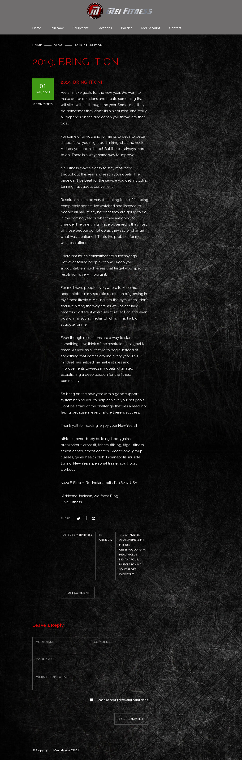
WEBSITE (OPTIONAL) (52, 677)
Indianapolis (128, 559)
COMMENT (102, 642)
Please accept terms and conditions (121, 700)
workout (126, 574)
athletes (133, 534)
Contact (175, 28)
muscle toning (130, 564)
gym (142, 549)
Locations (105, 28)
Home (36, 28)
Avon (123, 539)
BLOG (58, 45)
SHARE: (66, 518)
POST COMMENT (78, 592)
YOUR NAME (45, 642)
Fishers (133, 539)
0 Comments (43, 104)
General (105, 539)
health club (128, 554)
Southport (127, 569)
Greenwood (128, 549)
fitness (124, 544)
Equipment (81, 28)
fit (142, 539)
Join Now (57, 28)
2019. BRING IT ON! (81, 82)
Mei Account (150, 28)
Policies (126, 28)
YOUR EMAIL (45, 659)
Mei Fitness (84, 534)
